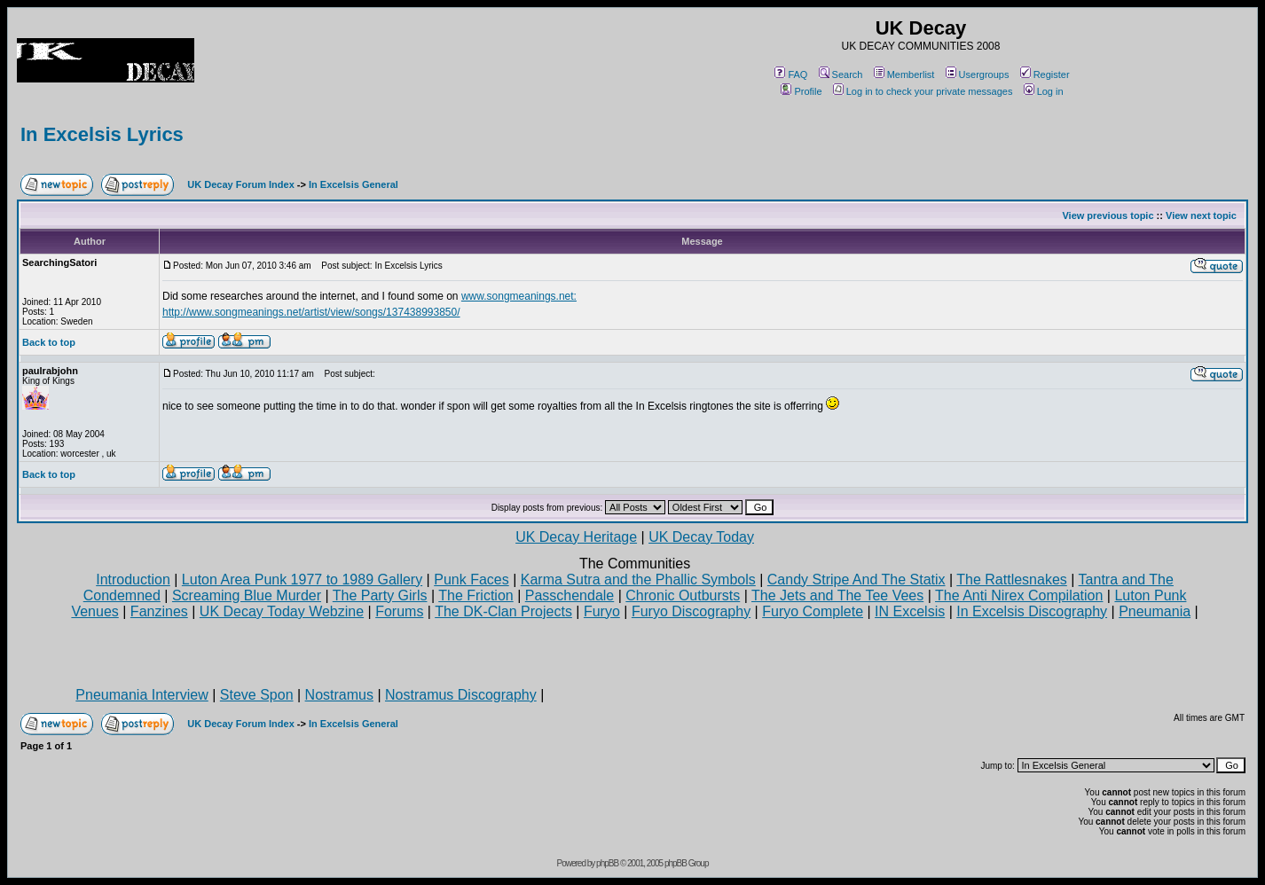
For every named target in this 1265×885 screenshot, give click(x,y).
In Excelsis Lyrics (102, 134)
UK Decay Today (701, 536)
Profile (801, 91)
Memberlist (904, 74)
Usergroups (978, 74)
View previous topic (1107, 215)
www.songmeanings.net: (519, 296)
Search (841, 74)
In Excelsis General (353, 184)
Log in (1044, 91)
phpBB (607, 863)
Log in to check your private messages (923, 91)
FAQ (790, 74)
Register (1045, 74)
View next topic (1201, 215)
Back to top (48, 342)
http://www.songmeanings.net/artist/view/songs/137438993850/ (311, 312)
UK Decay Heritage (576, 536)
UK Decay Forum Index (240, 184)
